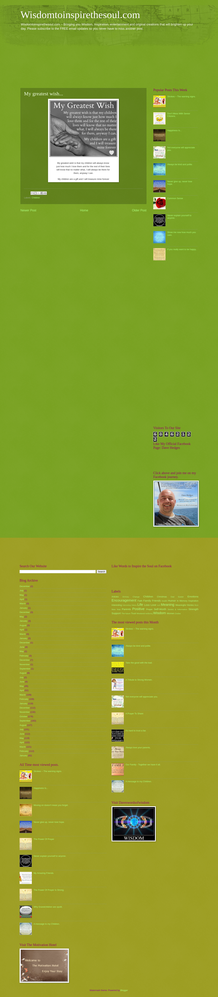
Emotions (193, 596)
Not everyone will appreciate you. (142, 696)
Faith (140, 600)
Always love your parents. (138, 747)
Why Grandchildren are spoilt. (48, 907)
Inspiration (193, 600)
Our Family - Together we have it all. (143, 764)
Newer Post (28, 210)
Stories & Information (177, 609)
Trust (133, 613)
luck (158, 605)
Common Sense (175, 198)
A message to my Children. (47, 924)
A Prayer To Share (134, 713)
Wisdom (159, 613)
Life (140, 604)
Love (153, 604)
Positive (138, 609)
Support (116, 613)
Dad (172, 597)
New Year (116, 609)
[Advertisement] (109, 59)
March (23, 603)
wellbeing (149, 614)
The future (125, 613)
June (22, 647)
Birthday (126, 597)
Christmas (162, 596)
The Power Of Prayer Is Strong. (49, 890)
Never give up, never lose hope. (49, 822)
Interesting (117, 605)
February (24, 655)
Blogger (124, 990)
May (22, 595)
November (25, 664)
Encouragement (124, 600)
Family (147, 600)
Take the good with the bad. (139, 662)
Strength (193, 609)
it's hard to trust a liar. (136, 730)
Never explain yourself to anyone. (50, 856)
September (25, 668)
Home (84, 210)
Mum (196, 605)
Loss (147, 604)
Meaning (167, 604)
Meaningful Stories (184, 605)
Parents (126, 609)
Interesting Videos (130, 605)
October (23, 716)
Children (36, 197)
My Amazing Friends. (44, 873)
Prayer (149, 609)
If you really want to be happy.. (182, 249)
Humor (172, 600)
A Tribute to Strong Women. (139, 679)
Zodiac (178, 613)
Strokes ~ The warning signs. (181, 96)
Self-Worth (160, 609)
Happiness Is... (174, 130)
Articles (115, 596)
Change (136, 597)
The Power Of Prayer (44, 839)
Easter (181, 597)
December (25, 586)
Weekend (141, 613)
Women (170, 613)
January (23, 608)
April (22, 599)
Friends (156, 600)
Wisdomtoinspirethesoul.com (80, 14)
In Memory (182, 600)
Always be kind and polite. (180, 164)
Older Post (139, 210)
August (23, 625)
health (164, 601)
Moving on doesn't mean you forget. (51, 805)
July (22, 590)
